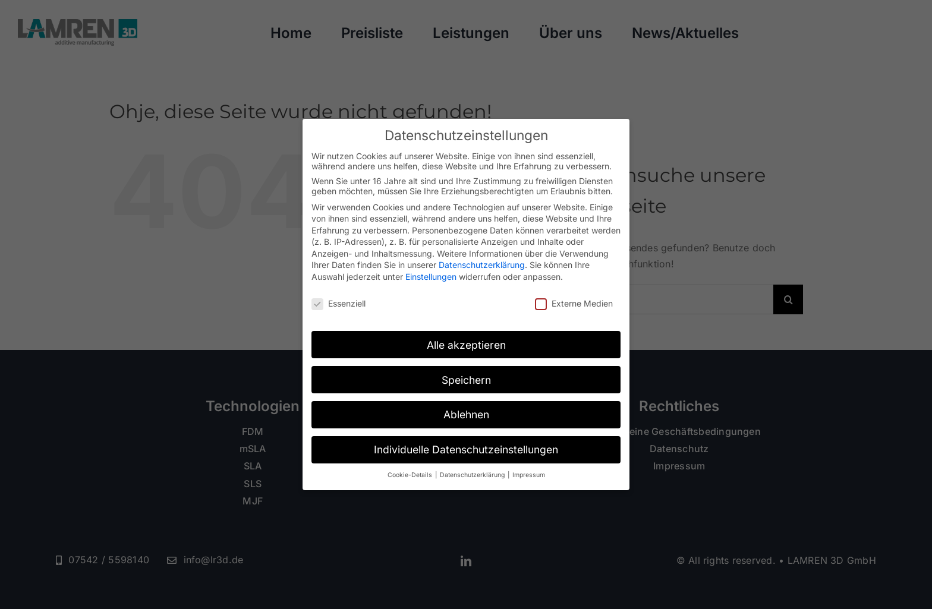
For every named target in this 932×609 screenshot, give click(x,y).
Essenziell (338, 303)
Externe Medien (574, 303)
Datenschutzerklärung (482, 265)
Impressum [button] (528, 475)
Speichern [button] (466, 380)
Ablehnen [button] (466, 414)
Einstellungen (430, 277)
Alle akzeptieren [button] (466, 345)
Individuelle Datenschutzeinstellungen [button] (466, 449)
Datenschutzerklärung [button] (473, 475)
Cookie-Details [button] (411, 475)
